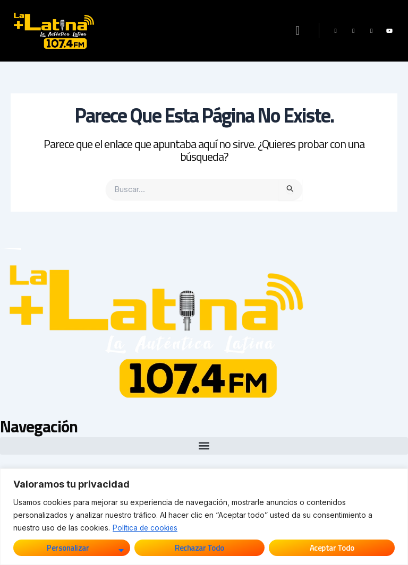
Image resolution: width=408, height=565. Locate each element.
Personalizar (68, 548)
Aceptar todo (332, 548)
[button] (297, 31)
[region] (204, 516)
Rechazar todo (199, 548)
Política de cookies (146, 527)
